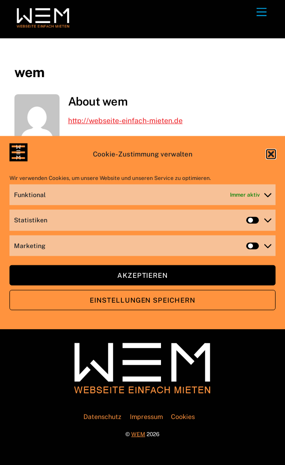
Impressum (146, 416)
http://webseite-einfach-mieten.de (125, 120)
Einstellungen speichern (142, 300)
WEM (138, 434)
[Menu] (262, 12)
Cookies (183, 416)
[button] (271, 153)
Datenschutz (102, 416)
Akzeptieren (142, 275)
